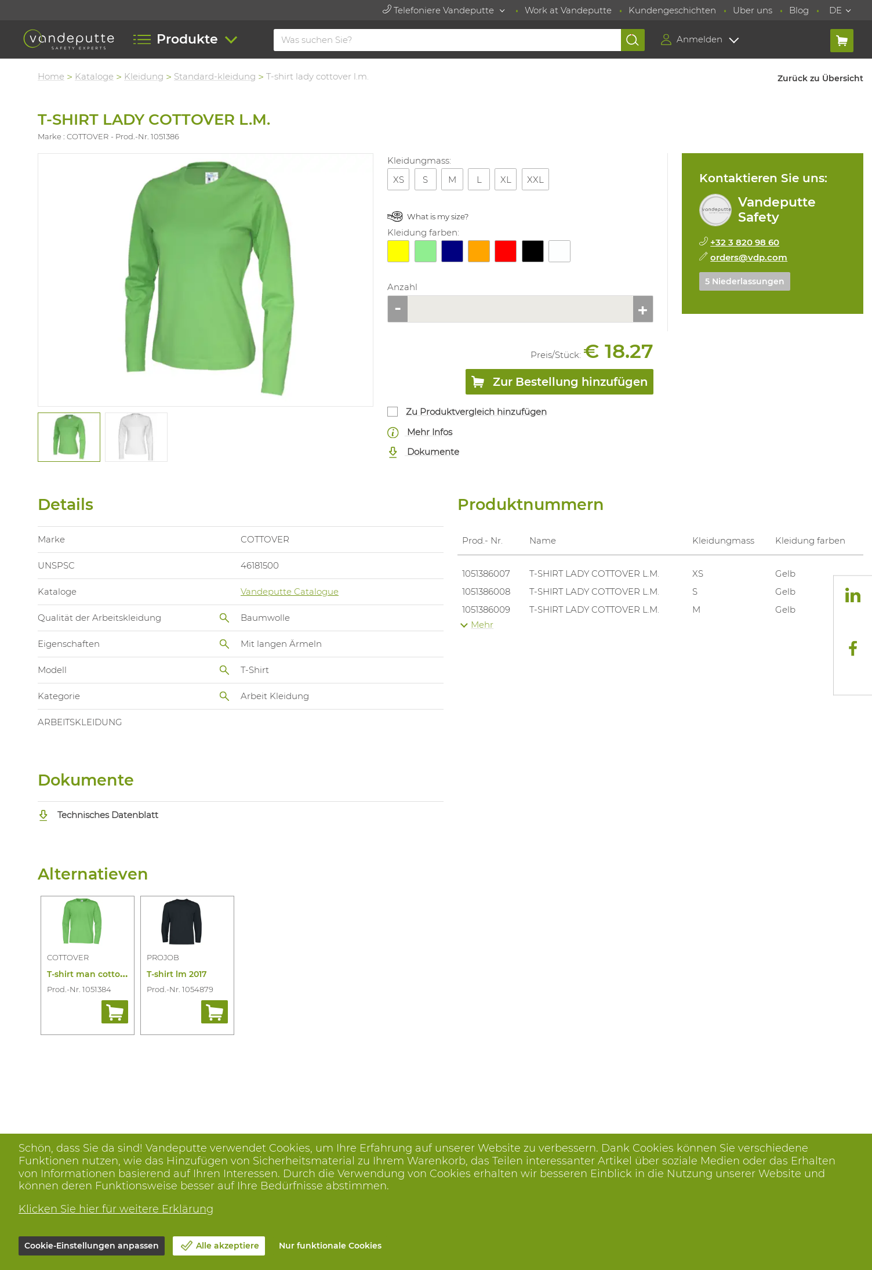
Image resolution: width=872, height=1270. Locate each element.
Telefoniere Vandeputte (439, 10)
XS (398, 179)
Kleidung (144, 76)
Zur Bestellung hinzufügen (559, 384)
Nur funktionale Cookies (330, 1245)
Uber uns (752, 10)
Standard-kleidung (215, 76)
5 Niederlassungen (744, 281)
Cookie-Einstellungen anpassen (91, 1245)
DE (835, 10)
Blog (799, 10)
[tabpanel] (68, 437)
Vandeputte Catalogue (290, 591)
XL (505, 179)
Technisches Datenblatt (98, 814)
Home (51, 76)
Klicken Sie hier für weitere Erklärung (116, 1209)
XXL (535, 179)
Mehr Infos (419, 432)
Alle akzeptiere (227, 1245)
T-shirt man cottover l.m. (98, 974)
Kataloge (94, 76)
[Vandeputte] (69, 39)
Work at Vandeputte (568, 10)
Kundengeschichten (672, 10)
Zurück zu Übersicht (820, 78)
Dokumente (423, 452)
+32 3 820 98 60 (744, 242)
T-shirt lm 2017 (177, 974)
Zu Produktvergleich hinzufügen (476, 411)
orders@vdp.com (748, 257)
